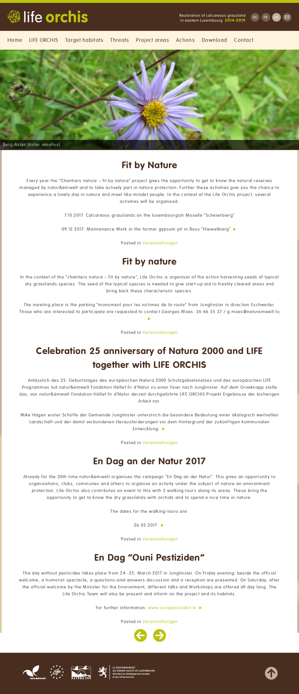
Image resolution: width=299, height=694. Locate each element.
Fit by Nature (149, 165)
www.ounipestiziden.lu (172, 607)
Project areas (152, 40)
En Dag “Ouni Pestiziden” (149, 558)
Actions (185, 40)
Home (15, 40)
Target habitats (84, 40)
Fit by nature (149, 262)
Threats (119, 40)
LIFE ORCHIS (43, 40)
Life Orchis (48, 17)
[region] (149, 99)
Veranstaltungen (160, 243)
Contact (244, 40)
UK (276, 17)
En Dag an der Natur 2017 (149, 461)
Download (214, 40)
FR (266, 17)
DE (255, 17)
